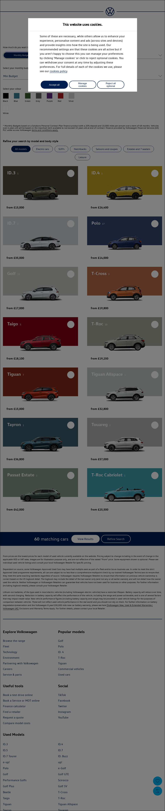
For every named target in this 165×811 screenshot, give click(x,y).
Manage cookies (82, 84)
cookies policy (58, 71)
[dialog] (82, 405)
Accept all (54, 84)
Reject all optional (111, 84)
